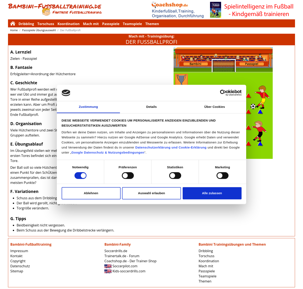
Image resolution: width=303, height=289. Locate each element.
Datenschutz (20, 266)
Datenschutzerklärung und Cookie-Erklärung (171, 147)
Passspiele (110, 23)
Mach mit (91, 23)
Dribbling (26, 23)
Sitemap (16, 271)
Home (14, 30)
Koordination (68, 23)
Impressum (19, 251)
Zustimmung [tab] (88, 106)
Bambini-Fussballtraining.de (80, 10)
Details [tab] (151, 106)
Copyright (17, 261)
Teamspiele (132, 23)
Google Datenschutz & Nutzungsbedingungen (107, 152)
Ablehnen (91, 193)
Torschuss (45, 23)
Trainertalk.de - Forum (121, 256)
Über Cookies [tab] (214, 106)
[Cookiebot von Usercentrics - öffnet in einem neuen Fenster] (223, 93)
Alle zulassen (212, 193)
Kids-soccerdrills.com (124, 271)
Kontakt (16, 256)
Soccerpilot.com (120, 266)
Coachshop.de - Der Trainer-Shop (130, 261)
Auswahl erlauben (151, 193)
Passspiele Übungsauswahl (39, 30)
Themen (152, 23)
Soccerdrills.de (115, 251)
